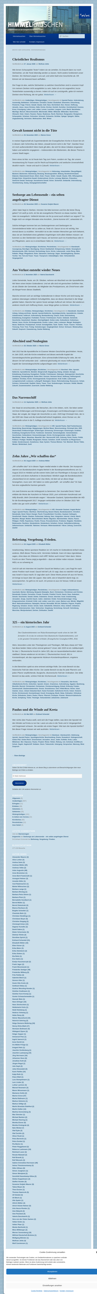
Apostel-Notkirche (44, 313)
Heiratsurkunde (17, 251)
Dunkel (49, 102)
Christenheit (30, 686)
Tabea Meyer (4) (18, 1187)
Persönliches (51, 247)
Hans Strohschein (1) (20, 1005)
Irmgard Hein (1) (18, 1047)
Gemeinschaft (17, 688)
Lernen (44, 109)
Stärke (77, 116)
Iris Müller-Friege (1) (20, 1045)
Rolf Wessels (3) (18, 1160)
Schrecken (34, 116)
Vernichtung (58, 608)
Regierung (16, 606)
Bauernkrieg (16, 428)
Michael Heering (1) (19, 1120)
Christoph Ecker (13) (20, 924)
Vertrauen (68, 327)
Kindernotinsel (43, 178)
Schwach (42, 116)
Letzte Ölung (70, 251)
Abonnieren (19, 783)
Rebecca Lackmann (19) (21, 1149)
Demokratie (16, 514)
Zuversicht (35, 386)
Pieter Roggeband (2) (20, 1147)
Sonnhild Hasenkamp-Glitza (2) (24, 1176)
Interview (57, 597)
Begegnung (52, 372)
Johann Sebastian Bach (32, 691)
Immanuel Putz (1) (19, 1037)
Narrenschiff (50, 437)
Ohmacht (15, 114)
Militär (50, 112)
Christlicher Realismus (28, 59)
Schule (36, 606)
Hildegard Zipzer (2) (20, 1031)
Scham (30, 606)
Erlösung (69, 686)
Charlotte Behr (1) (19, 913)
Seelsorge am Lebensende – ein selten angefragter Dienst (45, 837)
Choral (42, 249)
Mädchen (65, 178)
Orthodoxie (22, 695)
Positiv (36, 521)
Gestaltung (16, 376)
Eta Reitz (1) (17, 956)
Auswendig (16, 102)
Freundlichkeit (48, 514)
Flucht (40, 514)
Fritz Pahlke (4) (18, 975)
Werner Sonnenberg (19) (21, 1232)
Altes (70, 370)
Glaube (39, 105)
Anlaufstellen (65, 171)
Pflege (21, 253)
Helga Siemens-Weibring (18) (23, 1023)
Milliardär (57, 112)
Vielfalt (73, 383)
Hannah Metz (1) (18, 999)
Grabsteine (43, 597)
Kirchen (49, 107)
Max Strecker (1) (18, 1114)
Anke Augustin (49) (19, 870)
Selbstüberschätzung (71, 523)
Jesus (21, 107)
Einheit (62, 686)
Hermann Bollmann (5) (21, 1029)
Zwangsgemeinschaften (38, 183)
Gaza (69, 594)
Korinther (62, 107)
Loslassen (62, 322)
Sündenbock (45, 523)
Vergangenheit (17, 258)
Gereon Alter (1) (18, 980)
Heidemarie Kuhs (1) (20, 1007)
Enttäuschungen (28, 430)
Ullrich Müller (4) (18, 1203)
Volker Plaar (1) (18, 1224)
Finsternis (15, 105)
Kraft (59, 379)
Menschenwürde (32, 112)
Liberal (72, 516)
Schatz (81, 381)
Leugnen (58, 109)
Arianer (46, 684)
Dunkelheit (57, 102)
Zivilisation (43, 610)
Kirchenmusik (23, 693)
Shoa (63, 606)
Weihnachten (37, 118)
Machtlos (15, 519)
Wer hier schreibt (19, 42)
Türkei (29, 698)
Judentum (47, 599)
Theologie (35, 698)
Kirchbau (23, 379)
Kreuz (14, 109)
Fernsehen (31, 594)
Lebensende (60, 251)
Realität (29, 440)
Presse (42, 521)
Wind (82, 744)
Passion (33, 114)
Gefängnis (73, 514)
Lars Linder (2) (18, 1082)
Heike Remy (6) (18, 1015)
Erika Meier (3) (17, 948)
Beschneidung (50, 737)
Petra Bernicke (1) (19, 1139)
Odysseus (27, 742)
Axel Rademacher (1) (20, 884)
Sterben (77, 253)
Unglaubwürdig (17, 118)
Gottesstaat (39, 516)
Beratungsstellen (51, 174)
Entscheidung (70, 315)
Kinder (54, 599)
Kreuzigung (21, 109)
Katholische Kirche (62, 691)
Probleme (62, 521)
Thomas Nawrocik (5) (20, 1192)
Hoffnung (74, 105)
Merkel (46, 519)
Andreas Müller (44, 461)
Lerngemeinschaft (18, 381)
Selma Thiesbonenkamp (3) (22, 1165)
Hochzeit (31, 251)
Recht (53, 114)
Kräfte (64, 379)
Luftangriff (38, 381)
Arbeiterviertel (17, 315)
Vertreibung (74, 608)
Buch (52, 592)
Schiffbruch (78, 742)
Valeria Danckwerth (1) (21, 1216)
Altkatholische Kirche (20, 684)
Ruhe (36, 253)
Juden (40, 599)
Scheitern (51, 440)
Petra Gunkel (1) (18, 1141)
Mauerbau (30, 437)
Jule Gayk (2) (17, 1066)
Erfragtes (15, 804)
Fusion (59, 318)
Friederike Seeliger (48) (21, 970)
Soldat (14, 442)
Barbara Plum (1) (18, 897)
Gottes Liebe (54, 320)
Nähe (78, 251)
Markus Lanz (65, 601)
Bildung (61, 174)
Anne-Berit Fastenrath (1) (22, 876)
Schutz (60, 523)
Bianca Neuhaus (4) (20, 908)
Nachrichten (73, 112)
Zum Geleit (16, 825)
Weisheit (70, 442)
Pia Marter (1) (17, 1144)
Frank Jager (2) (18, 964)
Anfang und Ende (24, 313)
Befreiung (30, 592)
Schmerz (15, 383)
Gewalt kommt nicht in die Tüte (34, 130)
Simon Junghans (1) (20, 1171)
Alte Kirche (74, 682)
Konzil (43, 693)
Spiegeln (70, 116)
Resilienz (25, 523)
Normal (43, 603)
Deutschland (16, 430)
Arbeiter (80, 313)
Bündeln (34, 372)
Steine (38, 383)
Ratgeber (70, 521)
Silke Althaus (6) (18, 1168)
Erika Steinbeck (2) (19, 951)
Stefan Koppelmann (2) (21, 1179)
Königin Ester (17, 178)
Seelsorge (29, 180)
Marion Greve (46, 135)
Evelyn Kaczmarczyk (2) (21, 962)
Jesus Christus (29, 107)
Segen (57, 253)
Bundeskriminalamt (71, 174)
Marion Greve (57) (19, 1096)
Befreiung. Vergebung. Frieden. (34, 539)
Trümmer (79, 325)
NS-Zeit (57, 603)
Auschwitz (16, 592)
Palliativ (15, 253)
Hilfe (69, 176)
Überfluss (32, 512)
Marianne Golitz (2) (19, 1093)
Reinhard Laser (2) (19, 1152)
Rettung (59, 742)
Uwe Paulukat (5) (18, 1214)
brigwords (16, 837)
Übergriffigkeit (76, 171)
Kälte (38, 107)
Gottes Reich (26, 740)
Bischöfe (15, 686)
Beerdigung (35, 249)
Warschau (15, 610)
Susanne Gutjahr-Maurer (50, 204)
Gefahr (53, 176)
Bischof (22, 686)
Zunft (30, 444)
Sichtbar (57, 116)
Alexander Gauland (62, 509)
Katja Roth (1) (17, 1074)
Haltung (47, 516)
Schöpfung (22, 698)
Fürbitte (43, 374)
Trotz (26, 327)
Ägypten (73, 684)
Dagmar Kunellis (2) (20, 927)
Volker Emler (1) (18, 1222)
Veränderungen (40, 327)
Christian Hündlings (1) (21, 916)
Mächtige (15, 112)
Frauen (47, 176)
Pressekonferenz (52, 521)
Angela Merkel (75, 509)
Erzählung (16, 433)
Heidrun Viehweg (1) (20, 1013)
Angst (14, 512)
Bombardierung (47, 315)
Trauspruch (43, 256)
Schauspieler (17, 116)
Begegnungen (37, 428)
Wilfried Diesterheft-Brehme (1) (24, 1235)
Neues (14, 325)
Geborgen (60, 374)
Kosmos (80, 107)
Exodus (24, 594)
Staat (41, 442)
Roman (44, 440)
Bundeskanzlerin (66, 512)
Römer (47, 742)
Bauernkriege (27, 428)
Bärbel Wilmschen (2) (20, 886)
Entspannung (60, 249)
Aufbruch (26, 315)
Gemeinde (73, 318)
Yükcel (64, 525)
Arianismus (54, 684)
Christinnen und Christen (73, 592)
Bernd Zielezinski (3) (20, 905)
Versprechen (67, 744)
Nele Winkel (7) (18, 1128)
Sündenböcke (35, 523)
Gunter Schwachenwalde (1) (23, 996)
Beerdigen (26, 249)
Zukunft (15, 329)
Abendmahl (75, 247)
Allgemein (16, 798)
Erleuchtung (75, 102)
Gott (44, 105)
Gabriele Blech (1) (19, 978)
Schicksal (69, 742)
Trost (22, 327)
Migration (52, 519)
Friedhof (52, 594)
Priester (62, 695)
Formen (43, 318)
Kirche (43, 107)
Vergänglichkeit (52, 327)
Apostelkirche (71, 313)
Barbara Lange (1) (19, 889)
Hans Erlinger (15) (19, 1002)
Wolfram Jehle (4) (19, 1241)
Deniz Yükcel (26, 514)
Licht (64, 109)
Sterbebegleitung (67, 253)
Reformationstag (63, 381)
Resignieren (78, 114)
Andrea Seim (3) (18, 862)
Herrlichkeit (56, 105)
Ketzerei (78, 691)
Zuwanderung (31, 329)
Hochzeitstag (40, 251)
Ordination (69, 693)
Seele (41, 606)
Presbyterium (30, 325)
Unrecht (15, 608)
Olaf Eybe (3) (17, 1130)
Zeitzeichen (55, 698)
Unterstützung (76, 180)
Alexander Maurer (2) (20, 857)
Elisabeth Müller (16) (20, 943)
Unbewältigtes (53, 256)
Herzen (67, 105)
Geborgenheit (70, 374)
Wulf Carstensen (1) (20, 1243)
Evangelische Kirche (27, 433)
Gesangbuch (76, 249)
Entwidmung (16, 318)
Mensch (22, 112)
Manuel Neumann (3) (20, 1088)
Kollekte (64, 740)
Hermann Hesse (56, 376)
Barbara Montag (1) (19, 892)
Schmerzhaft (24, 383)
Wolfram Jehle (44, 64)
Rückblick (77, 521)
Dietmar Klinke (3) (19, 935)
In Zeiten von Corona (20, 817)
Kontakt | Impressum (67, 1291)
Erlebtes (28, 311)
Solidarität (66, 180)
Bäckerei (15, 174)
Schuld (38, 325)
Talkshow (36, 525)
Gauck (64, 594)
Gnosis (41, 688)
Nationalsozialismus (24, 603)
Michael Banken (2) (19, 1117)
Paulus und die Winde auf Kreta (34, 709)
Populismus (29, 521)
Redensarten (16, 523)
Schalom (24, 606)
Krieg (75, 599)
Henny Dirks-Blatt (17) (20, 1026)
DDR (80, 428)
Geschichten (16, 435)
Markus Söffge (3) (19, 1104)
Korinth (55, 107)
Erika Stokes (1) (18, 953)
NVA (57, 437)
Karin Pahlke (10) (19, 1072)
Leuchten (50, 109)
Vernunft (66, 608)
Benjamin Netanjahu (42, 592)
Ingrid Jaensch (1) (19, 1039)
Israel (63, 597)
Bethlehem (25, 102)
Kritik (35, 601)
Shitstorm (56, 606)
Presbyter (54, 695)
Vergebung (49, 608)
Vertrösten (28, 118)
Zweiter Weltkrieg (43, 329)
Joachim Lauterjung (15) (21, 1053)
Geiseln (15, 597)
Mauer (24, 437)
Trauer (36, 256)
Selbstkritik (48, 606)
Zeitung (70, 525)
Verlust (61, 327)
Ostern (27, 114)
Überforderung (42, 512)
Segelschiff (28, 744)
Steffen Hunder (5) (19, 1182)
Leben (29, 109)
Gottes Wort (38, 376)
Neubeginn (77, 322)
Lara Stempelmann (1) (20, 1080)
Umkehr (68, 606)
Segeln (20, 744)
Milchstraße (43, 112)
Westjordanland (26, 610)
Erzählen (78, 430)
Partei (69, 437)
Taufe (55, 325)
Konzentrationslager (64, 599)
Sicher (51, 180)
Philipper (15, 521)
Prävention (73, 178)
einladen (66, 372)
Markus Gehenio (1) (20, 1101)
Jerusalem (16, 599)
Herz (62, 105)
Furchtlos (58, 514)
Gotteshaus (74, 320)
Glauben (34, 320)
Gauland (65, 514)
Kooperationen (51, 379)
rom (64, 742)
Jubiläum (15, 379)
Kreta (70, 740)
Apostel (34, 313)
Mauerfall (38, 437)
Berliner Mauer (48, 428)
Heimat (14, 322)
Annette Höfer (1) (19, 881)
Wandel (79, 383)
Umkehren (76, 606)
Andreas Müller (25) (20, 865)
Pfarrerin (47, 695)
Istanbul (15, 691)
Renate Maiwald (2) (19, 1155)
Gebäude (66, 318)
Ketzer (71, 691)
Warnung (76, 744)
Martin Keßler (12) (19, 1109)
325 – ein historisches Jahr (30, 622)
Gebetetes (16, 809)
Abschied (80, 311)
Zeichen (35, 610)
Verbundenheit (69, 256)
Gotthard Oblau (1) (19, 986)
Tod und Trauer (27, 256)
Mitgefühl (80, 601)
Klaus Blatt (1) (17, 1077)
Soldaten (36, 744)
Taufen (60, 325)
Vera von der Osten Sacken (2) (24, 1219)
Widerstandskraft (54, 525)
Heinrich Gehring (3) (20, 1021)
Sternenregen (23, 834)
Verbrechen (40, 608)
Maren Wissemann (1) (20, 1090)
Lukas (74, 740)
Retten (52, 742)
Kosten (45, 322)
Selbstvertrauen (18, 525)
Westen (15, 444)
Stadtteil (32, 383)
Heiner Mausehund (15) (21, 1018)
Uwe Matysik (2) (18, 1211)
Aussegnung (16, 249)
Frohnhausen (51, 318)
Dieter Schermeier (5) (20, 932)
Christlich (43, 102)
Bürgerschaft (42, 372)
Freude (38, 594)
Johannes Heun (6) (19, 1058)
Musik (57, 693)
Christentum (34, 102)
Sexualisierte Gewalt (41, 180)
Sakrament (42, 253)
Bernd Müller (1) (18, 903)
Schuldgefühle (47, 325)
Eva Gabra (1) (17, 959)
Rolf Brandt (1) (18, 1157)
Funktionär (40, 433)
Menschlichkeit (37, 519)
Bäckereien (23, 174)
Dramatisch (66, 737)
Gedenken (75, 594)
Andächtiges (29, 100)
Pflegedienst (28, 253)
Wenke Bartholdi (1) (20, 1227)
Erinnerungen (59, 430)
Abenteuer (55, 735)
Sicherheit (58, 180)
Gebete (68, 249)
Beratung (40, 174)
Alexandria (65, 682)
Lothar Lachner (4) (19, 1085)
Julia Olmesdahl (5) (19, 1069)
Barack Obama (53, 512)
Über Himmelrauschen (37, 36)
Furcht (58, 594)
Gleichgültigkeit (43, 320)
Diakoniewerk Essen (26, 176)
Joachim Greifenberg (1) (21, 1050)
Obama (70, 519)
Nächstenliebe (62, 519)
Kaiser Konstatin (48, 691)
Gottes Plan (16, 740)
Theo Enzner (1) (18, 1190)
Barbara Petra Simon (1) (21, 894)
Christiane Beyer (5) (20, 919)
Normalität (50, 603)
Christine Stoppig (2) (20, 921)
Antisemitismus (73, 590)
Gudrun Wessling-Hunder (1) (23, 988)
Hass (49, 105)
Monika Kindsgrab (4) (20, 1125)
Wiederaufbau (77, 327)
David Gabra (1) (18, 929)
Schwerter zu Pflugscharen (71, 440)
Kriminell (29, 601)
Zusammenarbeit (25, 386)
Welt (44, 118)
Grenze (50, 597)
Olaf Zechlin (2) (18, 1133)
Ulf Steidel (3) (17, 1195)
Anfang (14, 313)
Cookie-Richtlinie (36, 1291)
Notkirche (21, 325)
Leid (33, 109)
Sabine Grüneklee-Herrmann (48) (25, 1163)
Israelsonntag (71, 597)
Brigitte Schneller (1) (20, 911)
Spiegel (64, 116)
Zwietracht (64, 698)
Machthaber (76, 109)
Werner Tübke (79, 442)
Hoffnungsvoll (75, 376)
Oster (22, 114)
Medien (28, 519)
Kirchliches (42, 247)
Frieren (28, 105)
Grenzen (46, 376)
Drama (58, 737)
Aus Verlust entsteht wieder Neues (36, 270)
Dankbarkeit (49, 249)
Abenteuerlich (65, 735)
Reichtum (59, 114)
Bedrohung (32, 174)
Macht (69, 109)
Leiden (38, 109)
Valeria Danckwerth (47, 275)
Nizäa (62, 693)
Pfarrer (40, 695)
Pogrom (71, 603)
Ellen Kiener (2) (18, 945)
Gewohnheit (25, 320)
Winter (49, 118)
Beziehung (80, 684)
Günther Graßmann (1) (21, 991)
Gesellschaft (16, 516)
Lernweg (58, 178)
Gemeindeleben (71, 433)
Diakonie (15, 176)
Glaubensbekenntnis (30, 688)
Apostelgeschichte (59, 313)
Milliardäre (65, 112)
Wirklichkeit (23, 444)
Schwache (50, 116)
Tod (20, 256)
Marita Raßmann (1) (20, 1098)
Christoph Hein (72, 428)
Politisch (15, 440)
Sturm (42, 744)
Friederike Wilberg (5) (20, 972)
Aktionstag (56, 171)
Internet (66, 516)
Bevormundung (60, 428)
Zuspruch (22, 329)
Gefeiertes (16, 812)
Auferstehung (78, 100)
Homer (72, 688)
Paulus (39, 114)
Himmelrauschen (19, 36)
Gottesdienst (64, 320)
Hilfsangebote (77, 176)
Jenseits (15, 107)
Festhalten (35, 318)
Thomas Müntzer (56, 442)
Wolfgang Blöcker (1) (20, 1238)
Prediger (22, 440)
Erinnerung (49, 430)
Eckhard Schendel (44, 627)
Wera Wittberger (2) (19, 1230)
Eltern (37, 176)
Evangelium (26, 318)
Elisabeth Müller (44, 544)
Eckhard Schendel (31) (21, 940)
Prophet (78, 603)
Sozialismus (34, 442)
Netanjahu (36, 603)
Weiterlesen (50, 94)
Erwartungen (69, 430)
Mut (22, 742)
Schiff (58, 440)
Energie (72, 372)
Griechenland (36, 740)
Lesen (58, 601)
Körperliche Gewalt (30, 178)
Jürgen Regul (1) (18, 1063)
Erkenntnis (66, 102)
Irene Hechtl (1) (18, 1042)
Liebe (56, 322)
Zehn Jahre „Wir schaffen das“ (34, 456)
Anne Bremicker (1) (19, 873)
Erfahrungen (39, 430)
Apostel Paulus (67, 100)
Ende (62, 315)
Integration (59, 516)
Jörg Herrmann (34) (19, 1055)
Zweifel (14, 528)
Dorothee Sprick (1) (19, 937)
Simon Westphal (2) (19, 1173)
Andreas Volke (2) (19, 868)
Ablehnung (75, 735)
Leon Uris (51, 601)
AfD (53, 426)
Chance (56, 315)
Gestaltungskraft (27, 376)
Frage (22, 105)
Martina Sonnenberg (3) (21, 1112)
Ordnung (63, 437)
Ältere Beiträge (18, 756)
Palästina (64, 603)
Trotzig (31, 327)
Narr (44, 437)
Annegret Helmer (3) (20, 878)
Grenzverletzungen (39, 435)
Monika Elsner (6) (19, 1122)
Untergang (58, 744)
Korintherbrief (72, 107)
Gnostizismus (50, 688)
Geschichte (16, 320)
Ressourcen (74, 381)
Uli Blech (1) (17, 1198)
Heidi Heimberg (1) (19, 1010)
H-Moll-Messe (64, 688)
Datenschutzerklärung (51, 1291)
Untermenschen (24, 608)
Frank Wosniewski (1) (20, 967)
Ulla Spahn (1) (17, 1200)
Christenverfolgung (52, 686)
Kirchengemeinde (35, 322)
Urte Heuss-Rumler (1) (21, 1208)
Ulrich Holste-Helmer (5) (21, 1206)
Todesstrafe (49, 744)
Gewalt (33, 105)
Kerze (48, 251)
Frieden (76, 686)
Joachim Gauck (31, 599)
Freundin (45, 594)
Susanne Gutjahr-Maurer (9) (23, 1184)
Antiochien (33, 684)
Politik (80, 437)
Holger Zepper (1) (19, 1034)
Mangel (69, 322)
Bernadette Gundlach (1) (21, 900)
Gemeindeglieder (59, 433)
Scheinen (26, 116)
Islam (78, 688)
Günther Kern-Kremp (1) (21, 994)
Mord (14, 603)
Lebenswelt (71, 379)
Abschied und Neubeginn (29, 341)
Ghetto (35, 597)
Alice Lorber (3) (18, 860)
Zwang (26, 183)
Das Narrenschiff (24, 397)
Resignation (68, 114)
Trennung (15, 327)
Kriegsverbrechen (18, 601)
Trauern (72, 325)
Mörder (73, 601)
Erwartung (26, 374)
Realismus (46, 114)
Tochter (15, 256)
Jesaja (23, 599)
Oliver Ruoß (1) (18, 1136)
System (47, 442)
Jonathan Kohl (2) (19, 1061)
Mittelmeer (16, 742)
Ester (42, 176)
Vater (61, 256)
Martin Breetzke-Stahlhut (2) (23, 1106)
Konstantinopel (34, 693)
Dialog (59, 372)
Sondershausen (23, 442)
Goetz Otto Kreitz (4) (20, 983)
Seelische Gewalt (18, 180)
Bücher (23, 592)
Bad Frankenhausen (74, 426)
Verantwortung (17, 183)
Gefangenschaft (76, 737)
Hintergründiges (41, 100)
